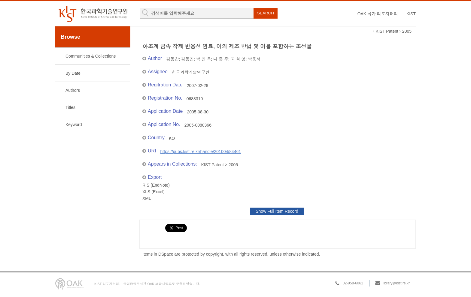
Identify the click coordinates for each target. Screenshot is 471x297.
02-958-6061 (353, 283)
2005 (407, 31)
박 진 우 (203, 59)
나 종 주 (220, 59)
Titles (70, 107)
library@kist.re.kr (396, 283)
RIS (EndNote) (156, 185)
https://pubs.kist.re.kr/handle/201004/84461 (200, 151)
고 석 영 (238, 59)
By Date (73, 73)
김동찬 (172, 59)
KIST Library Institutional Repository (92, 13)
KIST (411, 13)
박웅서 (254, 59)
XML (146, 198)
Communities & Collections (90, 56)
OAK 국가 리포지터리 (377, 13)
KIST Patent (387, 31)
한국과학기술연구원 (191, 72)
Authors (72, 90)
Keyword (73, 124)
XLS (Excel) (153, 191)
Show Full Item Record (277, 211)
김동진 (187, 59)
